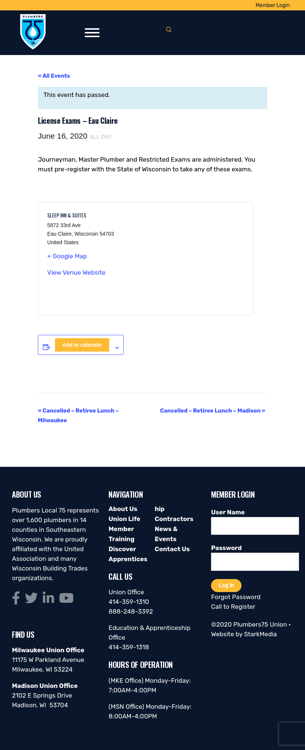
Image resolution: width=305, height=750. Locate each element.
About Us (122, 509)
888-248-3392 (130, 611)
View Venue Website (76, 272)
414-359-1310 (128, 601)
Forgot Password (235, 597)
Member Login (273, 5)
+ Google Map (67, 256)
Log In (226, 585)
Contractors (174, 519)
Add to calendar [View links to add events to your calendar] (82, 345)
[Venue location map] (195, 258)
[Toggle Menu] (92, 33)
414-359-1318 (128, 647)
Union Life (124, 519)
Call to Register (233, 606)
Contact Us (172, 549)
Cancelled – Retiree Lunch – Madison (212, 410)
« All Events (54, 75)
